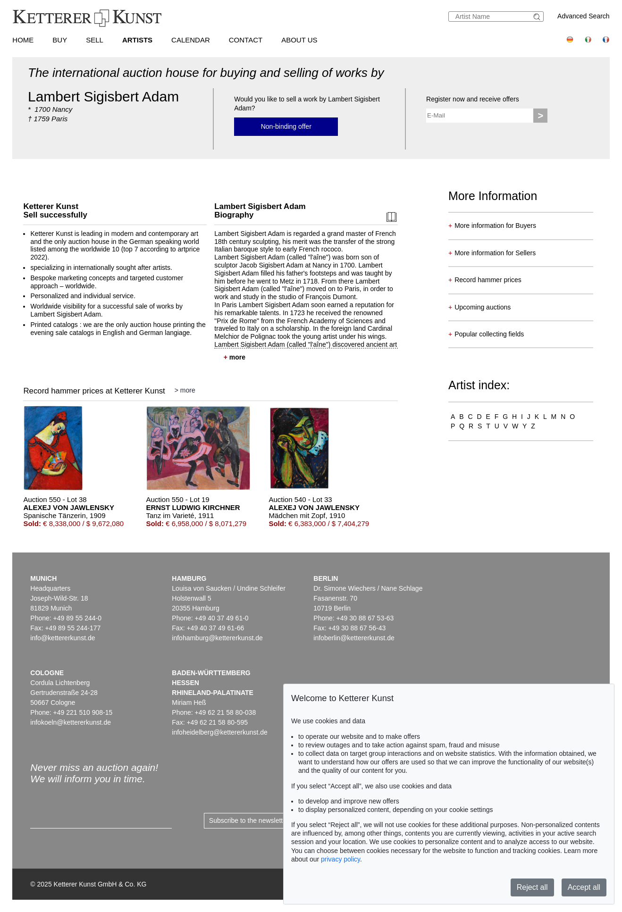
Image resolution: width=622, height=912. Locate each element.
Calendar (190, 40)
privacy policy (340, 859)
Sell (94, 40)
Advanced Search (583, 16)
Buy (59, 40)
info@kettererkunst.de (62, 638)
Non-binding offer (286, 126)
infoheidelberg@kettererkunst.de (220, 732)
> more (185, 390)
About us (299, 40)
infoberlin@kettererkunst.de (353, 638)
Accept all (584, 887)
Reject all (532, 887)
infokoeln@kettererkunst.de (70, 722)
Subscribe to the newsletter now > (259, 820)
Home (23, 40)
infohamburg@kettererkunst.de (217, 638)
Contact (245, 40)
